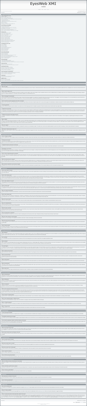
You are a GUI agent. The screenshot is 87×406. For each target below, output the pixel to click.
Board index (3, 12)
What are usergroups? (4, 54)
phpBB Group (26, 387)
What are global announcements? (6, 47)
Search (45, 9)
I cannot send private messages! (6, 60)
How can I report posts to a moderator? (7, 39)
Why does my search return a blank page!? (7, 68)
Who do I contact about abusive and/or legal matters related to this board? (12, 80)
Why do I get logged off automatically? (7, 18)
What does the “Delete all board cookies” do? (8, 23)
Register (39, 9)
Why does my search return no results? (7, 67)
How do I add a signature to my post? (6, 34)
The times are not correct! (5, 26)
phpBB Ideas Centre (41, 391)
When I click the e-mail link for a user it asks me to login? (9, 30)
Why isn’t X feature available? (5, 79)
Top (1, 89)
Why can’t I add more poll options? (6, 35)
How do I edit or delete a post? (5, 33)
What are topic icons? (4, 50)
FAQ (42, 9)
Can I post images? (4, 46)
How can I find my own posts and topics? (7, 70)
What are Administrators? (5, 52)
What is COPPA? (3, 22)
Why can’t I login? (4, 16)
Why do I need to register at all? (6, 17)
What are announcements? (5, 48)
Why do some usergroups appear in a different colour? (9, 56)
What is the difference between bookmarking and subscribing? (10, 72)
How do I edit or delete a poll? (5, 36)
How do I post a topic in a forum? (6, 32)
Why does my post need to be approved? (7, 41)
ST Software (45, 404)
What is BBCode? (4, 44)
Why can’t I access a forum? (5, 37)
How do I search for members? (6, 69)
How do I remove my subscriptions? (6, 73)
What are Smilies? (4, 45)
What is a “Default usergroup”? (5, 57)
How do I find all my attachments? (6, 76)
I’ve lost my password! (4, 19)
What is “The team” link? (5, 58)
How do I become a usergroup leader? (7, 55)
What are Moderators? (4, 53)
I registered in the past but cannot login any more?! (8, 21)
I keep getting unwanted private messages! (7, 61)
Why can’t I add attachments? (5, 38)
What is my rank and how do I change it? (7, 29)
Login (48, 9)
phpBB (41, 403)
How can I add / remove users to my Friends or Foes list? (9, 64)
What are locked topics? (5, 49)
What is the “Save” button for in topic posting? (8, 40)
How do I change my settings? (5, 25)
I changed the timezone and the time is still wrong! (8, 27)
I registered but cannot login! (5, 20)
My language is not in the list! (5, 28)
